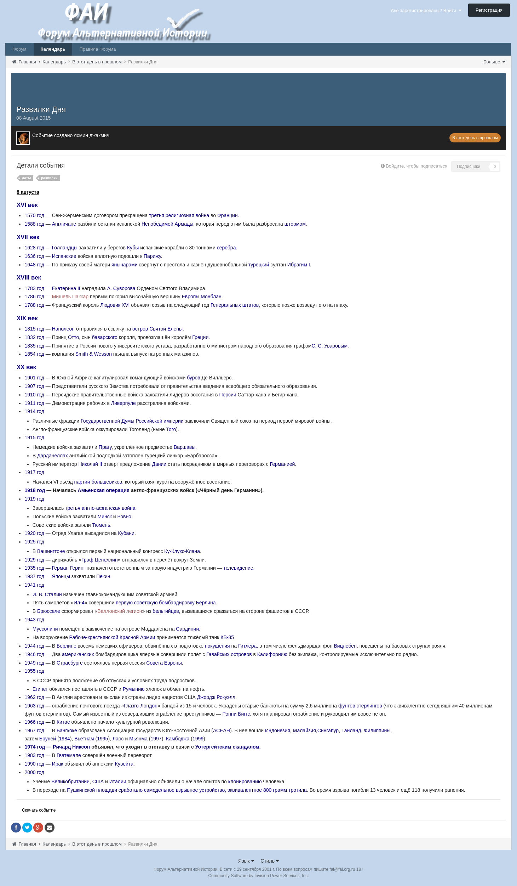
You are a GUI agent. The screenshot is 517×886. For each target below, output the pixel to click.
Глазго (131, 706)
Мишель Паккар (70, 296)
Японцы (61, 576)
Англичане (64, 224)
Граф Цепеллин (99, 560)
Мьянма (138, 738)
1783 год (34, 288)
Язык (246, 861)
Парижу (152, 256)
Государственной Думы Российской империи (132, 421)
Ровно (124, 516)
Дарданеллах (52, 455)
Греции (200, 337)
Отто (73, 337)
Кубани (126, 533)
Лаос (118, 738)
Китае (63, 722)
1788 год (34, 305)
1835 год (34, 346)
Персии (227, 394)
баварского (104, 337)
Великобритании (70, 781)
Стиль (269, 861)
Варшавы (184, 447)
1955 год (34, 671)
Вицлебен (345, 646)
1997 (155, 738)
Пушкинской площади (92, 790)
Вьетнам (84, 738)
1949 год (34, 663)
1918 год (34, 490)
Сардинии (187, 629)
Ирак (57, 764)
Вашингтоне (51, 551)
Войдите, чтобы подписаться (416, 166)
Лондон (148, 706)
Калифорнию (272, 654)
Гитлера (247, 646)
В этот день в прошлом (475, 137)
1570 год (34, 215)
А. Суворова (121, 288)
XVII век (28, 237)
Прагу (105, 447)
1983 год (34, 755)
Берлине (66, 646)
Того (171, 429)
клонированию (245, 781)
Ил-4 (79, 602)
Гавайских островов (229, 654)
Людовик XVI (115, 305)
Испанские (64, 256)
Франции (227, 215)
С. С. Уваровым (329, 346)
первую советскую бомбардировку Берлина (166, 602)
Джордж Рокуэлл (216, 697)
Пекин (103, 576)
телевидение (238, 568)
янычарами (124, 264)
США (98, 781)
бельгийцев (166, 611)
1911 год (34, 403)
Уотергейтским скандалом (227, 747)
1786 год (34, 296)
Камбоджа (177, 738)
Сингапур (328, 730)
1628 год (34, 247)
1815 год (34, 329)
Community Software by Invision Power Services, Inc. (258, 875)
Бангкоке (67, 730)
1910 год (34, 394)
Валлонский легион (119, 611)
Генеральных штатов (235, 305)
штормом (295, 224)
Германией (282, 464)
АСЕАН (221, 730)
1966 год (34, 722)
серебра (226, 247)
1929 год (34, 560)
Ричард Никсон (71, 747)
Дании (159, 464)
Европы (190, 296)
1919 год (34, 499)
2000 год (34, 772)
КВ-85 (227, 637)
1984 (64, 738)
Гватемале (69, 755)
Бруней (47, 738)
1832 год (34, 337)
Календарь (53, 49)
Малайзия (304, 730)
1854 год (34, 354)
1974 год (34, 747)
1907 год (34, 386)
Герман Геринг (68, 568)
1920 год (34, 533)
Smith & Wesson (93, 354)
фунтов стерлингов (360, 706)
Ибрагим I (298, 264)
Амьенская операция (104, 490)
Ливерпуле (123, 403)
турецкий (258, 264)
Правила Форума (97, 49)
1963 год (34, 706)
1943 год (34, 619)
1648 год (34, 264)
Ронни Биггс (236, 714)
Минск (104, 516)
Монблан (211, 296)
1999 (198, 738)
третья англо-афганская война (100, 508)
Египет (40, 689)
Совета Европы (164, 663)
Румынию (134, 689)
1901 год (34, 377)
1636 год (34, 256)
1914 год (34, 411)
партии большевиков (98, 482)
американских (78, 654)
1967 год (34, 730)
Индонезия (277, 730)
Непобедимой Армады (167, 224)
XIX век (27, 318)
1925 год (34, 541)
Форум (19, 49)
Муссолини (45, 629)
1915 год (34, 437)
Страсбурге (70, 663)
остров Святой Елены (157, 329)
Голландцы (64, 247)
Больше (494, 61)
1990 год (34, 764)
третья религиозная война (179, 215)
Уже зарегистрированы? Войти (425, 10)
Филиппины (377, 730)
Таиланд (351, 730)
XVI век (27, 205)
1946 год (34, 654)
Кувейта (124, 764)
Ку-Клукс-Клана (182, 551)
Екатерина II (66, 288)
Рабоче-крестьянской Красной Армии (112, 637)
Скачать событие (39, 810)
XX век (26, 367)
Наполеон (63, 329)
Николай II (90, 464)
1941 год (34, 585)
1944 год (34, 646)
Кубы (133, 247)
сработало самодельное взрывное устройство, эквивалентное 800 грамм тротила (213, 790)
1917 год (34, 472)
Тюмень (101, 525)
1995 (102, 738)
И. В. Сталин (47, 594)
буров (193, 377)
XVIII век (29, 277)
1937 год (34, 576)
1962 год (34, 697)
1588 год (34, 224)
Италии (117, 781)
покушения (217, 646)
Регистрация (489, 10)
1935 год (34, 568)
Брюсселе (48, 611)
